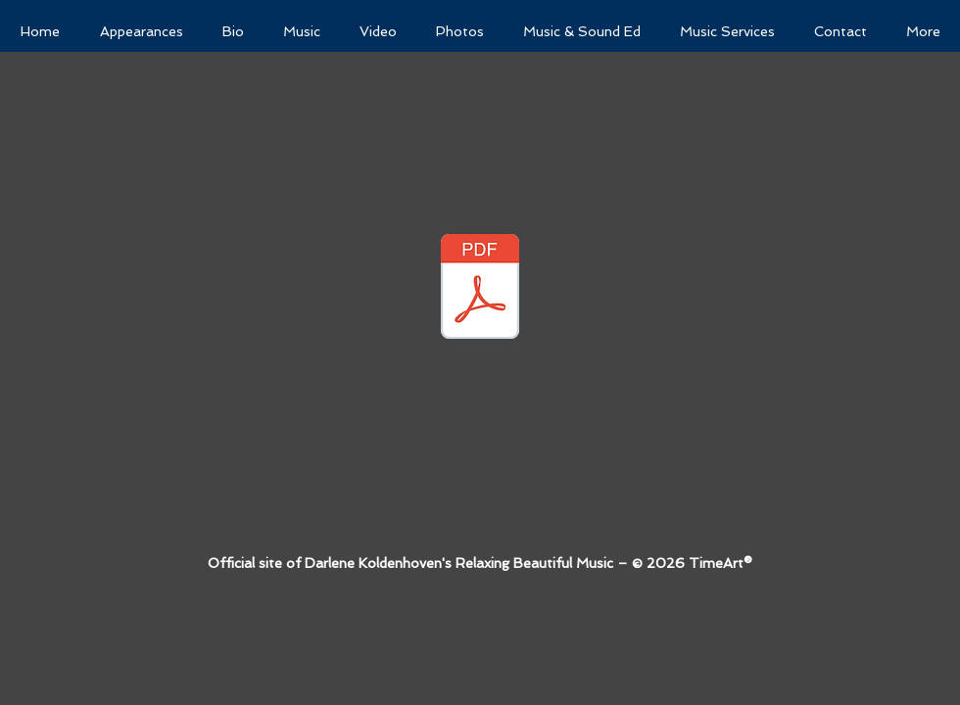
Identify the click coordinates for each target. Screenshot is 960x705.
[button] (582, 32)
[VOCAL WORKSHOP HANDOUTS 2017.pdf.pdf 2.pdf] (480, 288)
